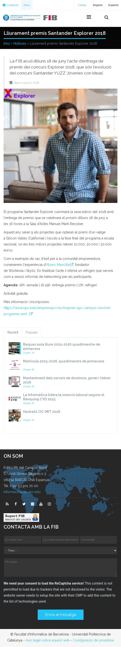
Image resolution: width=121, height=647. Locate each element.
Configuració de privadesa (93, 640)
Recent (12, 332)
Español (113, 5)
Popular (32, 332)
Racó (27, 5)
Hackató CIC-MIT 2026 (41, 412)
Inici (7, 43)
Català (82, 5)
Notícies (19, 43)
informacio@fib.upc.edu (22, 492)
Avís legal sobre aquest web (48, 640)
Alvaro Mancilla (58, 265)
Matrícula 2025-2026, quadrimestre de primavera (63, 361)
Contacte (10, 5)
